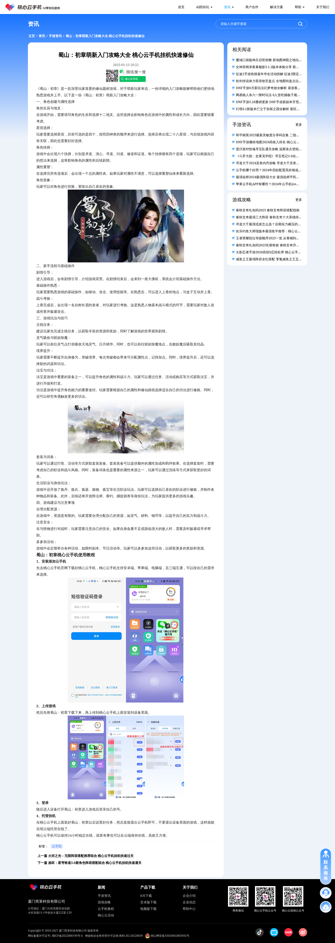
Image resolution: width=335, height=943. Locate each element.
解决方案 (276, 7)
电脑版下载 (148, 908)
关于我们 (322, 7)
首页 (181, 7)
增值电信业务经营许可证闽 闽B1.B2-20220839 (114, 936)
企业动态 (189, 902)
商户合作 (251, 7)
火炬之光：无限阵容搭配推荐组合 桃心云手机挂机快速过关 (91, 855)
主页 (31, 36)
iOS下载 (146, 895)
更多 (298, 124)
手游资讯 (55, 36)
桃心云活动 (106, 915)
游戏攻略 (104, 902)
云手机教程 (106, 908)
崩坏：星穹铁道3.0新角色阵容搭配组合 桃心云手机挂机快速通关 (95, 862)
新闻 (101, 887)
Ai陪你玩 (202, 7)
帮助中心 (189, 908)
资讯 (227, 7)
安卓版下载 (148, 902)
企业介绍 (189, 895)
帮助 (298, 7)
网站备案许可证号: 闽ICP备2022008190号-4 (55, 936)
